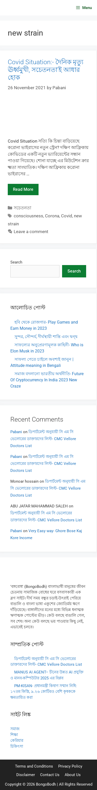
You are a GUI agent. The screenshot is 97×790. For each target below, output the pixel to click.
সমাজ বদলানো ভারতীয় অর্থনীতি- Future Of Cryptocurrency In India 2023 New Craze (47, 380)
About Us (73, 774)
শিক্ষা (14, 735)
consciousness (28, 215)
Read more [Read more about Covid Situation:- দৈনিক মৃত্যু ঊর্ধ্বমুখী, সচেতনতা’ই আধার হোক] (23, 189)
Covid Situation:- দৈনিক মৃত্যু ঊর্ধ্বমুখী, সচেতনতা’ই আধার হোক (45, 69)
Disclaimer (25, 774)
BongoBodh (46, 784)
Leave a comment (31, 231)
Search (16, 262)
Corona (52, 215)
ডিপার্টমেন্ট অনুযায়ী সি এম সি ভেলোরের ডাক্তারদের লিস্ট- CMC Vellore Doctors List (43, 439)
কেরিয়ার (16, 740)
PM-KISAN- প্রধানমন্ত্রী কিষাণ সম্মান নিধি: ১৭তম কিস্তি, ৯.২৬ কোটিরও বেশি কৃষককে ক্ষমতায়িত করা (43, 692)
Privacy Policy (70, 766)
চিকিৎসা (16, 746)
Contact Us (49, 774)
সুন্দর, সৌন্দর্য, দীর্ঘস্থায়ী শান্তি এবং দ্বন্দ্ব (46, 336)
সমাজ (14, 729)
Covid (66, 215)
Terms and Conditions (34, 766)
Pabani (16, 432)
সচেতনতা (22, 207)
